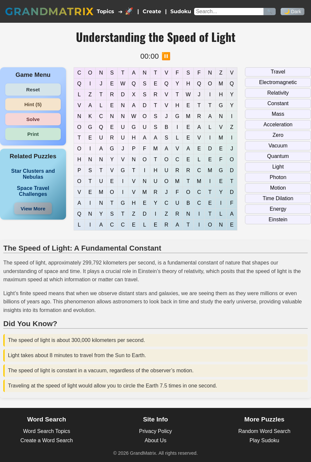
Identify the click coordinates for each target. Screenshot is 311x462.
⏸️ (166, 56)
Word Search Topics (46, 431)
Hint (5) (33, 104)
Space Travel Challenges (33, 191)
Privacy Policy (155, 431)
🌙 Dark (292, 11)
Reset (33, 89)
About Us (155, 440)
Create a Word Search (46, 440)
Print (33, 134)
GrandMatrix (49, 11)
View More (33, 208)
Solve (33, 119)
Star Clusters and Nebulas (33, 174)
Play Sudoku (264, 440)
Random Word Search (264, 431)
